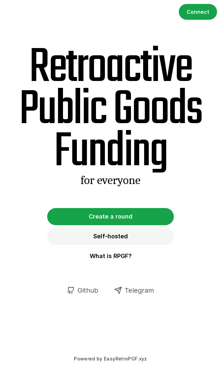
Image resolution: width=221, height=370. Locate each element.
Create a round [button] (111, 216)
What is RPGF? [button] (111, 255)
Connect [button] (198, 12)
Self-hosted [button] (110, 236)
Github (82, 290)
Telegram (134, 290)
